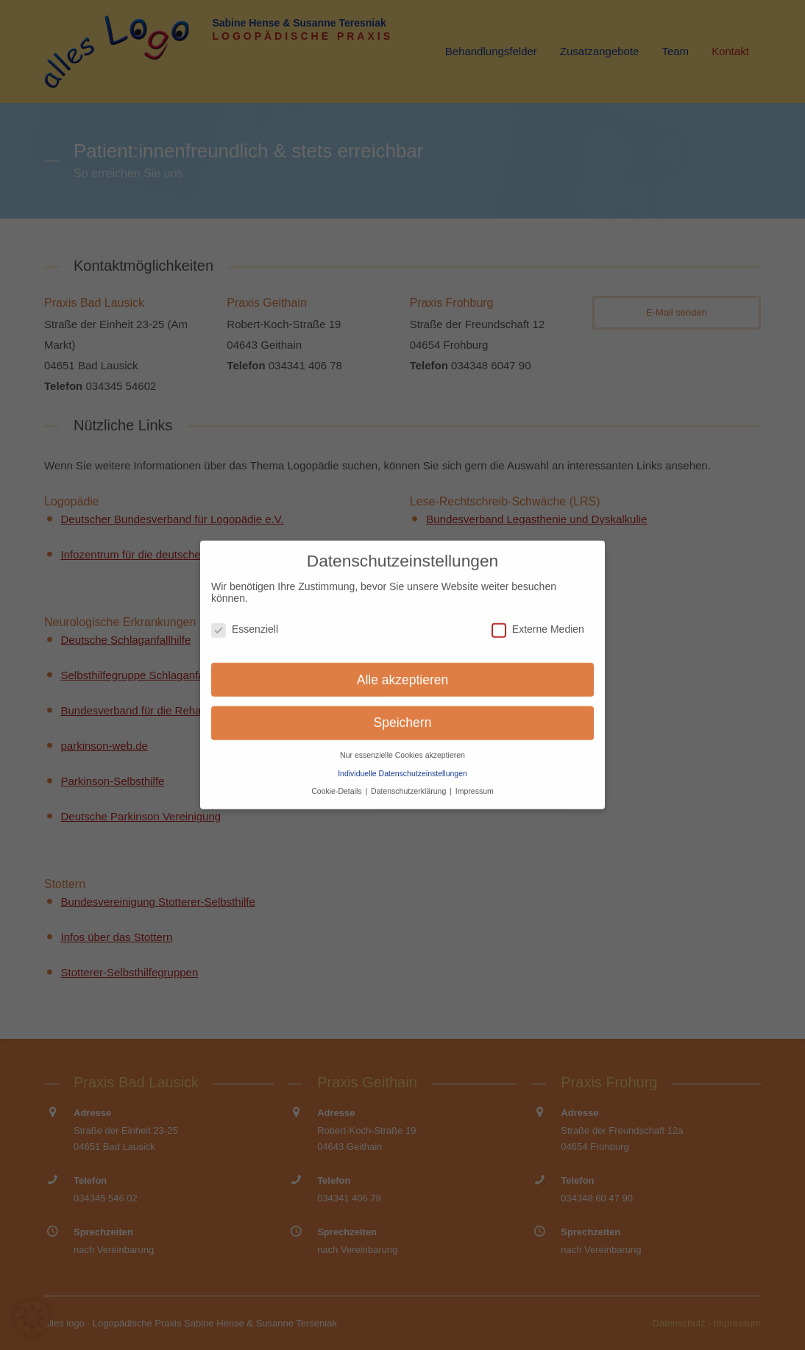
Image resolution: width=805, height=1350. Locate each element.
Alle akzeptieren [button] (403, 670)
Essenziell (244, 619)
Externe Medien (538, 619)
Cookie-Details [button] (337, 782)
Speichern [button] (403, 713)
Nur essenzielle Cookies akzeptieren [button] (402, 746)
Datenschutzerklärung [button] (409, 782)
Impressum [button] (474, 782)
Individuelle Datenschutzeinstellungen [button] (402, 763)
